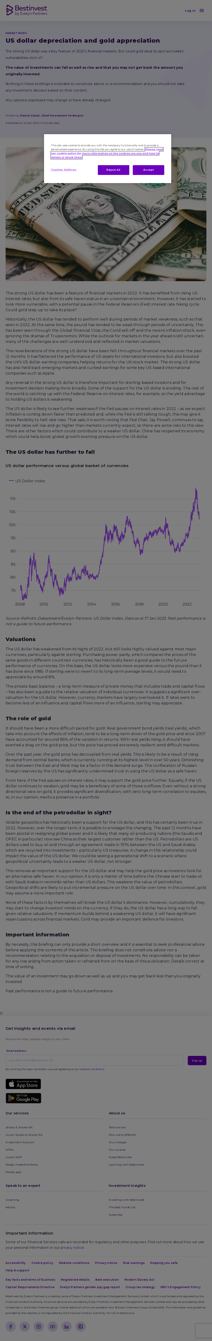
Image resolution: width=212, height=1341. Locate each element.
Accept (148, 169)
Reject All (113, 169)
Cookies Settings (63, 169)
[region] (107, 158)
